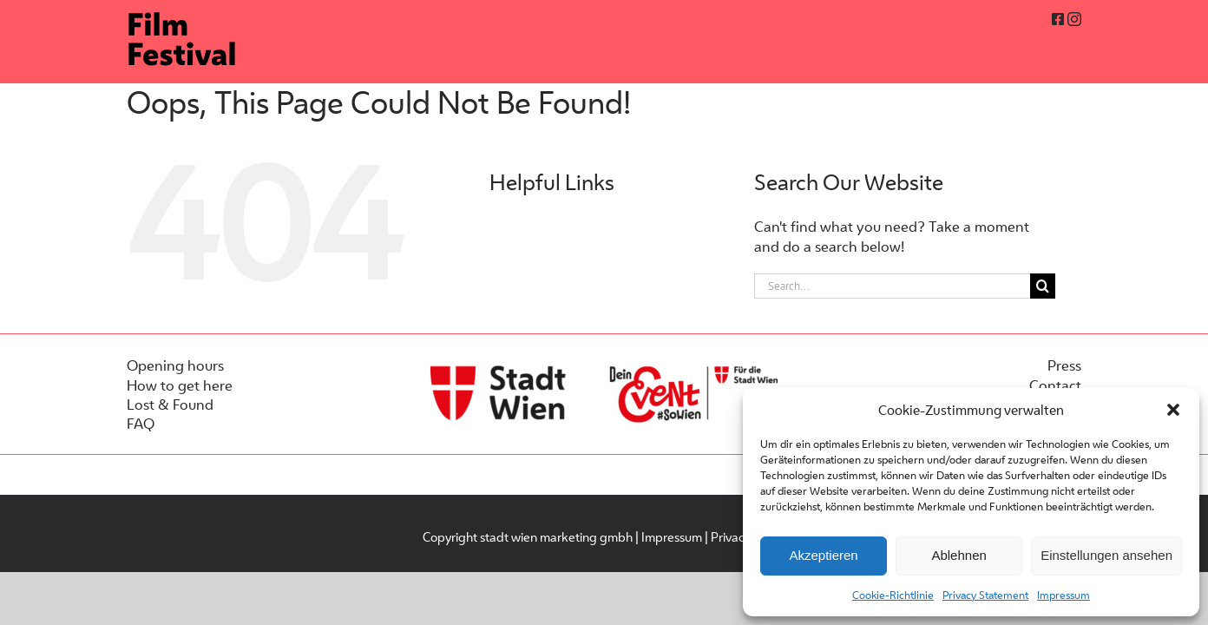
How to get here (180, 385)
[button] (1173, 409)
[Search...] (892, 286)
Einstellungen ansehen (1106, 555)
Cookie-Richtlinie (893, 595)
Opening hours (175, 365)
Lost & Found (170, 404)
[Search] (1042, 286)
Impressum (1063, 595)
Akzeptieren (823, 555)
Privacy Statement (985, 595)
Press (1064, 365)
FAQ (140, 423)
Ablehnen (958, 555)
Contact (1055, 385)
